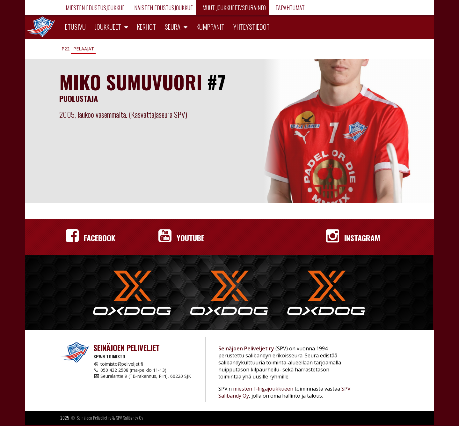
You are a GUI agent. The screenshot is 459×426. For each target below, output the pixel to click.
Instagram (353, 237)
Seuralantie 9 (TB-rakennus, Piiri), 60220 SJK (142, 376)
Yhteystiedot (251, 27)
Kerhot (146, 27)
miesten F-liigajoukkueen (263, 388)
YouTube (181, 237)
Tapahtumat (289, 8)
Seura (172, 27)
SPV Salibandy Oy (129, 417)
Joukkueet (108, 27)
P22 (65, 49)
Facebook (90, 237)
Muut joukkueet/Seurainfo (233, 8)
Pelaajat (83, 49)
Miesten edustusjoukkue (94, 8)
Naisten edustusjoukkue (163, 8)
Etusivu (75, 27)
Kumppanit (210, 27)
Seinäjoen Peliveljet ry (94, 417)
